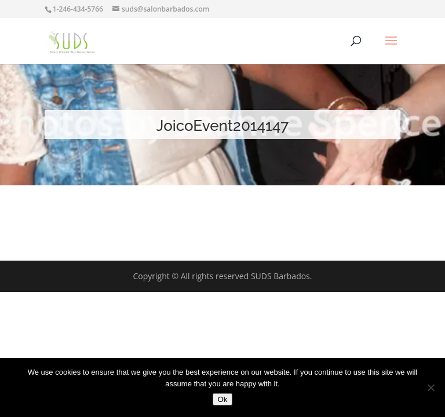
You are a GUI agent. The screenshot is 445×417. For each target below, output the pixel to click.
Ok (222, 399)
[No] (430, 387)
